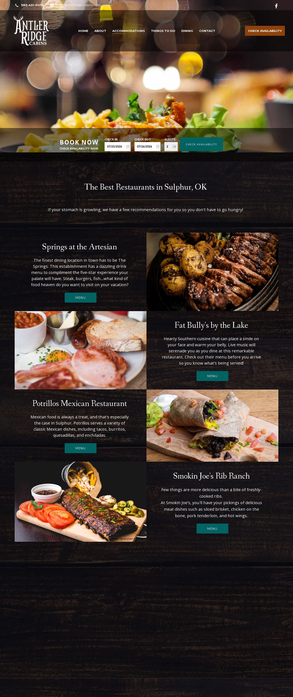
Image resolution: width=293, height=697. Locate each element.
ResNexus (180, 693)
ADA (275, 693)
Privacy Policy (239, 693)
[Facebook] (279, 5)
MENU (80, 288)
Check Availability (265, 31)
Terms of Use (260, 693)
